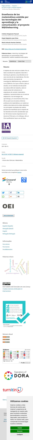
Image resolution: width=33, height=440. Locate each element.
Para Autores (6, 247)
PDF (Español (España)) (10, 138)
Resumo (5, 61)
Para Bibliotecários (7, 249)
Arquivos (14, 6)
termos (19, 172)
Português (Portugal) (9, 234)
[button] (5, 192)
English (5, 231)
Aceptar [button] (20, 428)
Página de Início (6, 6)
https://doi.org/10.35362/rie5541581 (15, 49)
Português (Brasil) (8, 228)
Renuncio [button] (19, 431)
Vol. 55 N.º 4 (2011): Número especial (11, 7)
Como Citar (21, 61)
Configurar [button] (20, 434)
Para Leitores (6, 244)
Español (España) (8, 226)
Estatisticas (13, 61)
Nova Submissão (8, 215)
